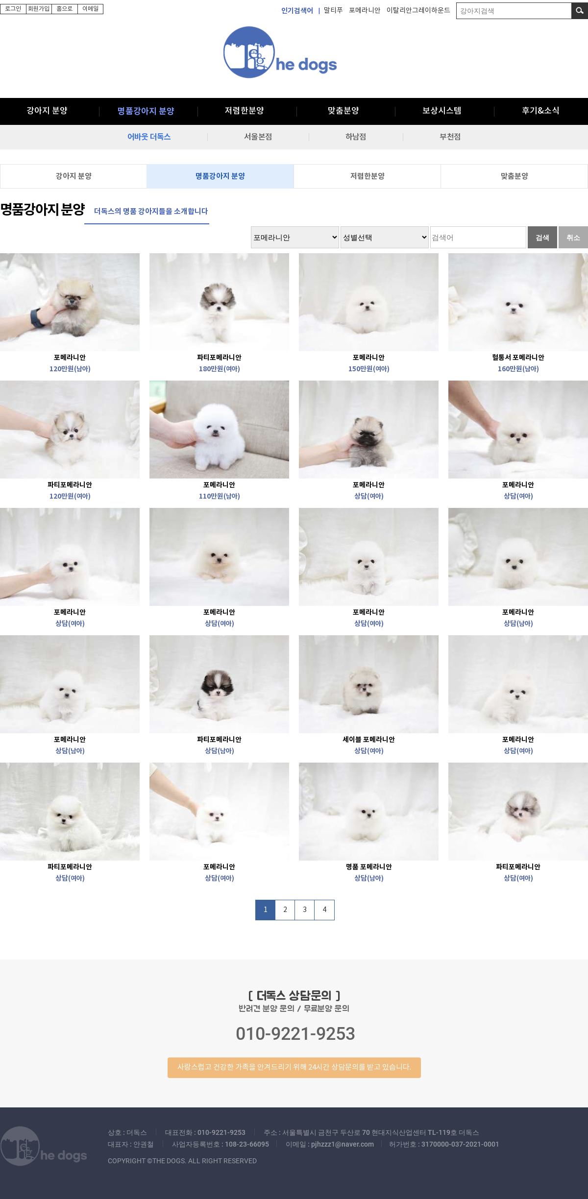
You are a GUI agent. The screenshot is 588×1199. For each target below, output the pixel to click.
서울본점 (258, 137)
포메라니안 (365, 11)
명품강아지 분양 (146, 111)
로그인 (13, 9)
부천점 (450, 137)
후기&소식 (541, 111)
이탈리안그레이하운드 (418, 11)
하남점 (355, 137)
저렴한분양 (244, 111)
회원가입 (38, 9)
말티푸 (333, 11)
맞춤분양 (343, 111)
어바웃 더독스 (149, 137)
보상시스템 (442, 111)
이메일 (90, 9)
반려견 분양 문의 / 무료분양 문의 (294, 1033)
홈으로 (64, 9)
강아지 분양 (47, 111)
